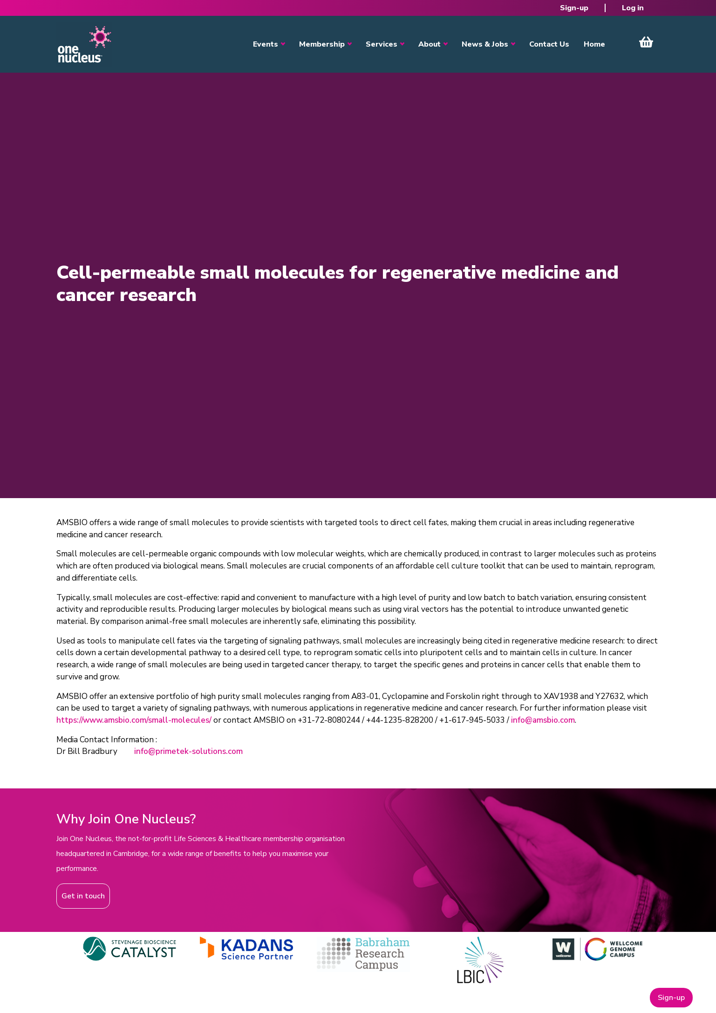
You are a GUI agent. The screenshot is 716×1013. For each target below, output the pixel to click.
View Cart (646, 42)
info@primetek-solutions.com (188, 751)
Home (594, 44)
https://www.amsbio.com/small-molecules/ (133, 720)
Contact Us (549, 44)
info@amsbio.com (543, 720)
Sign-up (574, 8)
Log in (633, 8)
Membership (322, 44)
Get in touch (83, 896)
